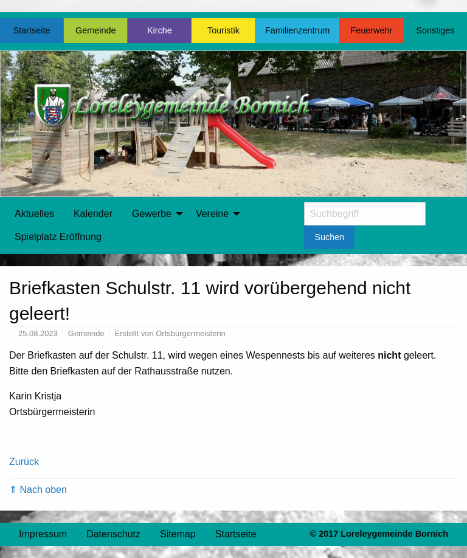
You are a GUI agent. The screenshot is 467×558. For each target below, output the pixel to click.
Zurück (24, 461)
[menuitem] (34, 214)
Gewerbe (151, 213)
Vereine (212, 213)
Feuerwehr (371, 30)
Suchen (329, 237)
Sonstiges (435, 30)
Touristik (223, 30)
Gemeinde (95, 30)
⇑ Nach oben (38, 489)
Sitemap (178, 534)
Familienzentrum (297, 30)
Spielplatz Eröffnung (58, 237)
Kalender (93, 213)
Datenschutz (113, 534)
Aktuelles (34, 213)
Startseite (31, 30)
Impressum (43, 534)
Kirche (159, 30)
